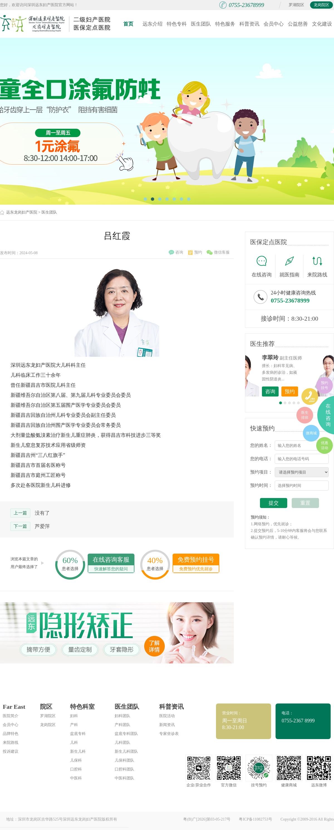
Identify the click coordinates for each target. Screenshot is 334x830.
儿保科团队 (124, 760)
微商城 (311, 433)
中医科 (76, 778)
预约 (195, 252)
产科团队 (122, 725)
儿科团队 (122, 742)
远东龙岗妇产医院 (21, 212)
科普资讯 (249, 24)
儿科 (74, 742)
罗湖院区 (296, 5)
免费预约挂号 (196, 564)
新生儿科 (78, 751)
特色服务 (225, 24)
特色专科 (177, 24)
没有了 (42, 513)
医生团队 (201, 24)
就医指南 (291, 266)
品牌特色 (10, 734)
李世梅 (298, 358)
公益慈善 (298, 24)
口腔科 (76, 769)
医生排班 (304, 415)
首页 (128, 24)
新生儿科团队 (126, 751)
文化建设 (322, 24)
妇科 (74, 716)
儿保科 (76, 760)
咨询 (176, 252)
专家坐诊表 (169, 734)
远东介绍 (153, 24)
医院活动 (167, 716)
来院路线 (317, 267)
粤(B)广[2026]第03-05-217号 (206, 819)
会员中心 (274, 24)
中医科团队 (124, 778)
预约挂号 (324, 385)
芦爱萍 (42, 526)
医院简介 (10, 716)
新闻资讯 (167, 725)
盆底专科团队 (126, 734)
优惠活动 (324, 445)
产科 (74, 725)
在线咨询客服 (111, 564)
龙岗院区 (321, 5)
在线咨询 (264, 266)
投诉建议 (10, 751)
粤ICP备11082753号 (255, 819)
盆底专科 (78, 734)
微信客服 (218, 252)
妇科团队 (122, 716)
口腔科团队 (124, 769)
